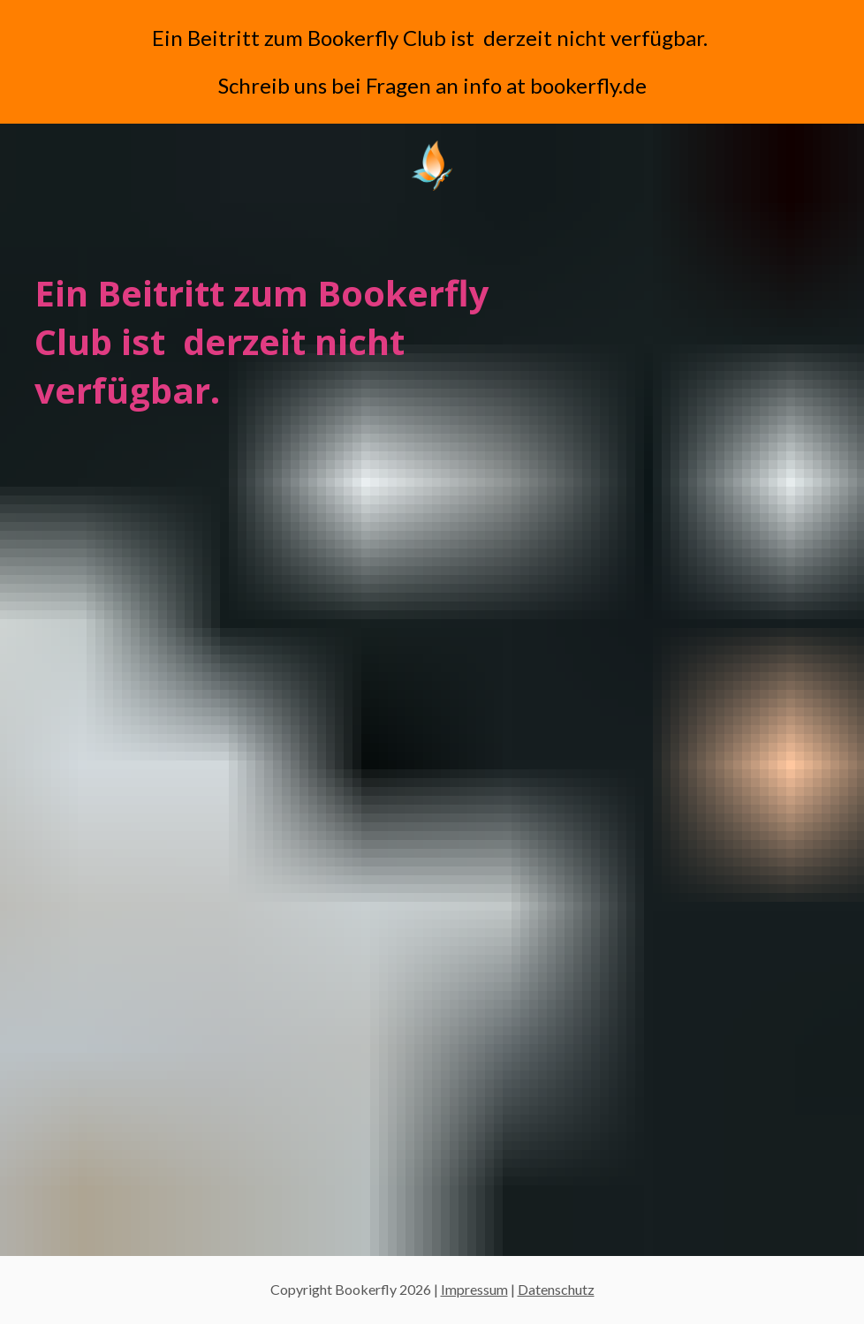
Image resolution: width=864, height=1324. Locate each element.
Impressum (474, 1289)
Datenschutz (556, 1289)
